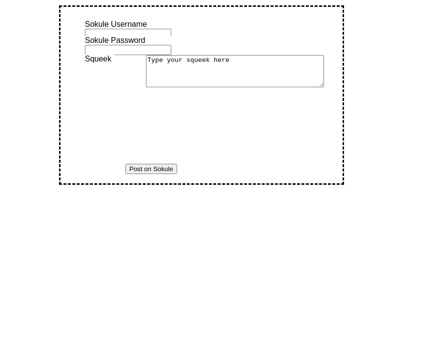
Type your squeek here (245, 74)
